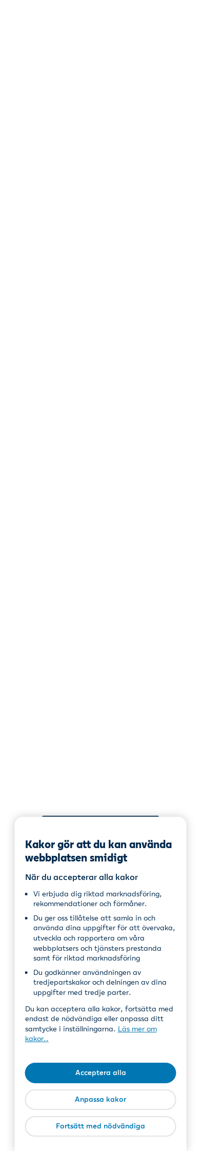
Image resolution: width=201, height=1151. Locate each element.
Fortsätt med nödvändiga (100, 1125)
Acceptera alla (100, 1072)
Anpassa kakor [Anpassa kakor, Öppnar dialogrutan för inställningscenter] (100, 1099)
